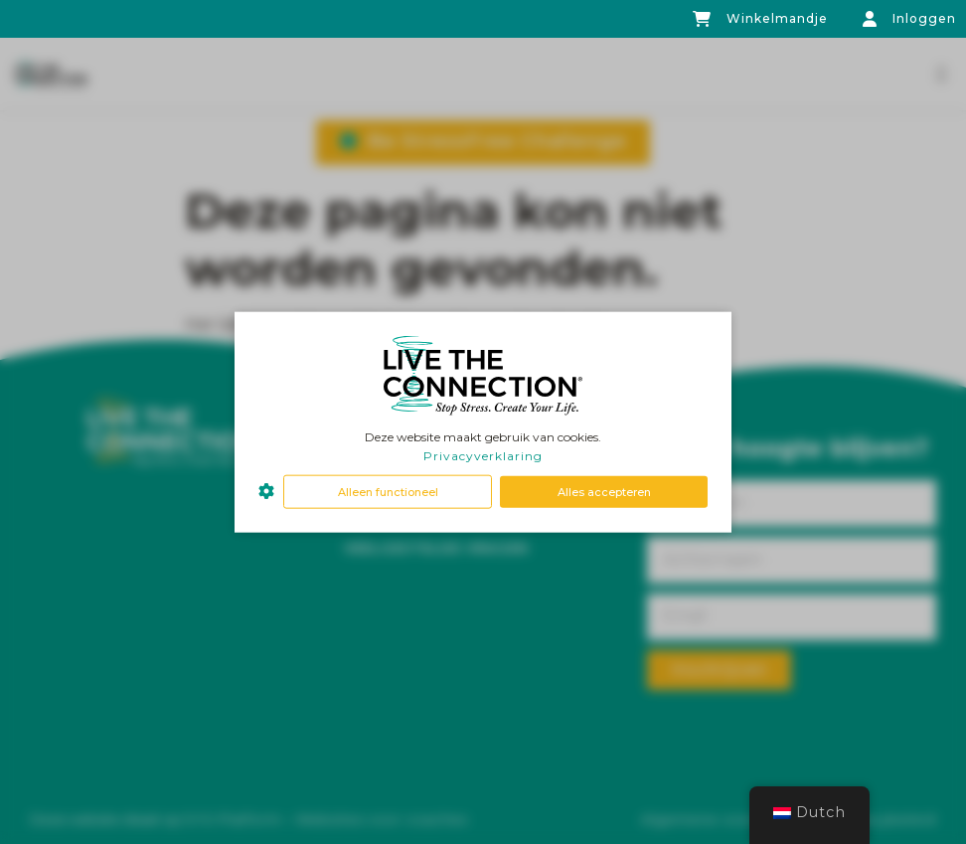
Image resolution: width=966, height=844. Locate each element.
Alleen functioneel (388, 491)
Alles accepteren (604, 491)
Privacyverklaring (483, 455)
